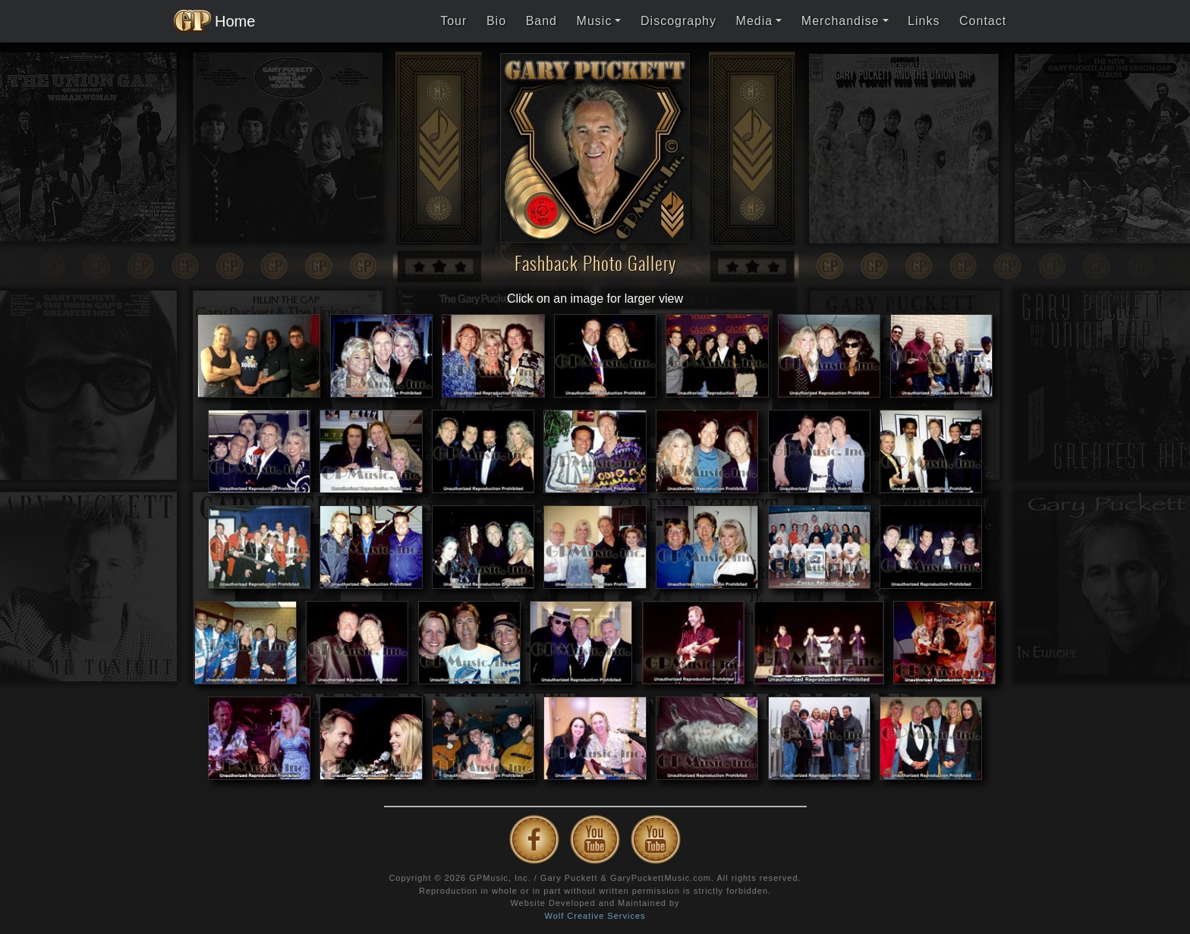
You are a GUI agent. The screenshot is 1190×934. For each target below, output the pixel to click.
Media (754, 20)
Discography (678, 20)
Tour (453, 20)
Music (594, 20)
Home (210, 21)
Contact (982, 20)
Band (541, 20)
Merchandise (840, 20)
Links (924, 20)
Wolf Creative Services (594, 915)
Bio (496, 20)
